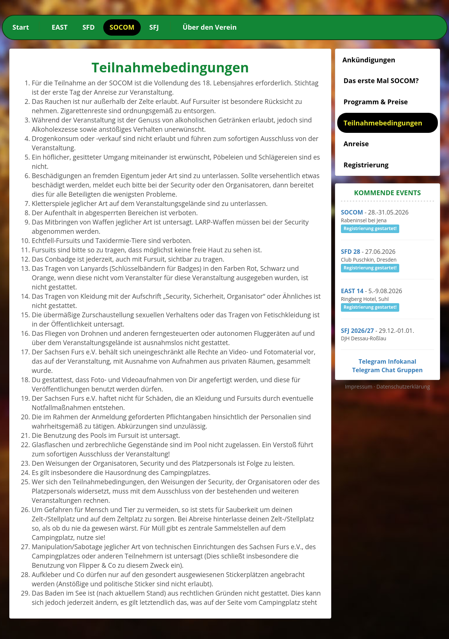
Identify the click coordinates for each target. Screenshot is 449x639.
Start (21, 27)
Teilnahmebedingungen (383, 122)
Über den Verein (210, 27)
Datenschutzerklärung (403, 386)
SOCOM (122, 27)
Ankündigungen (368, 59)
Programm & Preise (376, 101)
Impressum (359, 386)
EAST (60, 27)
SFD (88, 27)
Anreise (356, 143)
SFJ (154, 27)
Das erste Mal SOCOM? (381, 80)
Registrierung (366, 164)
